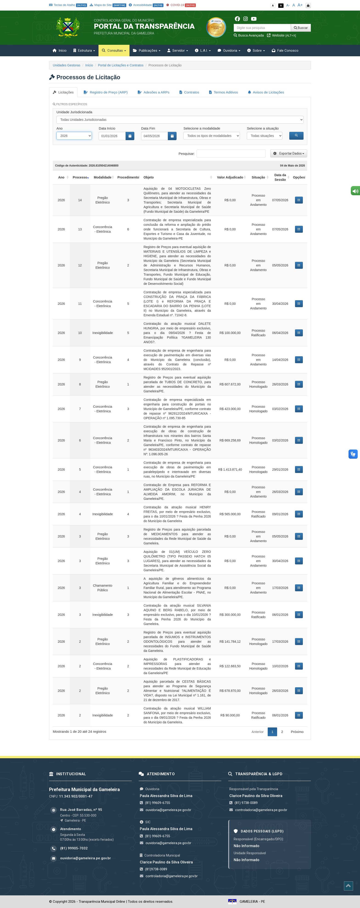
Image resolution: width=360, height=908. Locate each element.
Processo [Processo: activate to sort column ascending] (80, 177)
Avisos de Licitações (266, 92)
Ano (59, 128)
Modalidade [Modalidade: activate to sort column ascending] (102, 177)
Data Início (107, 128)
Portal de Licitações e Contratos (120, 65)
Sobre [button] (256, 50)
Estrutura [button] (84, 50)
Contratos (189, 92)
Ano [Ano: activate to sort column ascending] (61, 177)
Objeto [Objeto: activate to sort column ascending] (148, 177)
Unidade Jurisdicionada (74, 112)
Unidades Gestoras (66, 65)
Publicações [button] (146, 50)
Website (281, 35)
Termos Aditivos (223, 92)
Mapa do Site (108, 5)
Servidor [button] (177, 50)
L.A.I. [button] (203, 50)
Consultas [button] (114, 50)
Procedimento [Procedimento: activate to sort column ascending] (128, 177)
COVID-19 (181, 5)
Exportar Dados (288, 153)
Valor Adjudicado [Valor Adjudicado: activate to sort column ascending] (230, 177)
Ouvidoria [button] (229, 50)
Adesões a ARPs (153, 92)
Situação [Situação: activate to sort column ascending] (258, 177)
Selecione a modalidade (201, 128)
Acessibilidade (146, 5)
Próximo (297, 732)
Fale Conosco (285, 50)
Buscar (301, 28)
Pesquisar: (222, 154)
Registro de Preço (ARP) (106, 92)
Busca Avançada (249, 35)
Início (60, 50)
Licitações (63, 92)
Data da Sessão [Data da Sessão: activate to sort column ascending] (280, 177)
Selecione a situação (262, 128)
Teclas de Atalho (68, 5)
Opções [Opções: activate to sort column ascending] (299, 177)
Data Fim (148, 128)
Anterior (258, 732)
